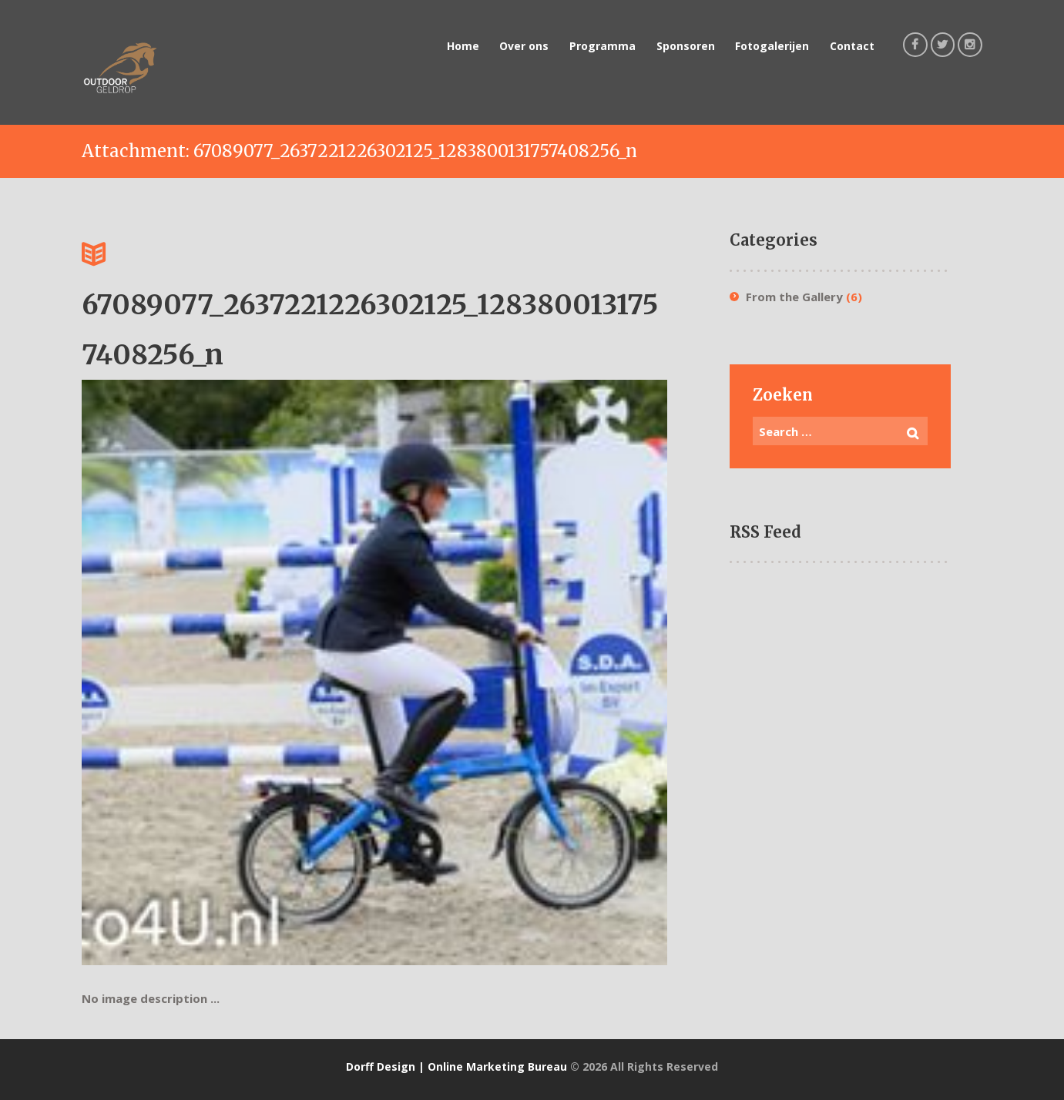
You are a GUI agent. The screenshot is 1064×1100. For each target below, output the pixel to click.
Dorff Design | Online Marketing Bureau (456, 1066)
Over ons (524, 46)
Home (463, 46)
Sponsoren (685, 46)
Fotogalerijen (772, 46)
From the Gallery (794, 296)
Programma (602, 46)
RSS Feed (765, 532)
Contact (852, 46)
